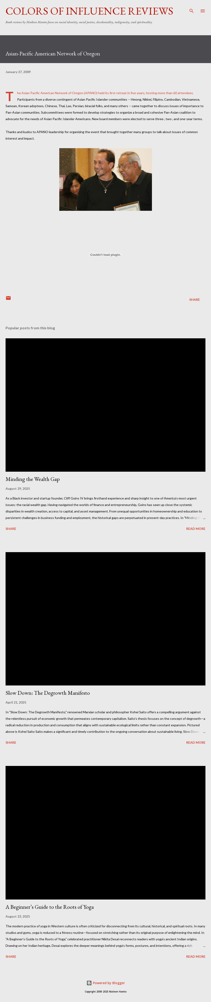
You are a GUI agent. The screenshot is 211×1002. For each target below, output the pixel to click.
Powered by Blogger (105, 983)
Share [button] (194, 299)
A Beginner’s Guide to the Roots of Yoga (50, 906)
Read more (195, 529)
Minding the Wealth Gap (33, 479)
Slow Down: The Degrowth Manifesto (48, 692)
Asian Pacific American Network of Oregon (52, 93)
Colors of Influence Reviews (89, 11)
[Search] (191, 8)
